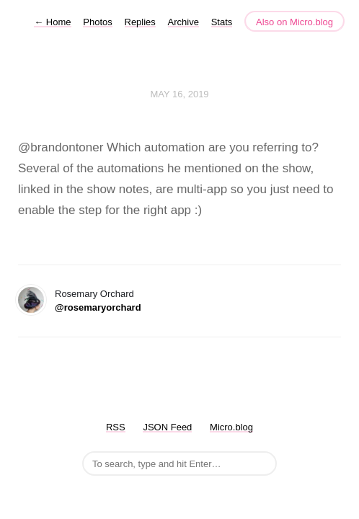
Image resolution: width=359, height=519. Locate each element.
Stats (222, 22)
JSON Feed (167, 427)
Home (52, 22)
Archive (183, 22)
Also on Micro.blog (294, 22)
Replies (140, 22)
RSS (115, 427)
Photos (97, 22)
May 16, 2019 (179, 94)
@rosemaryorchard (98, 307)
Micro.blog (231, 427)
